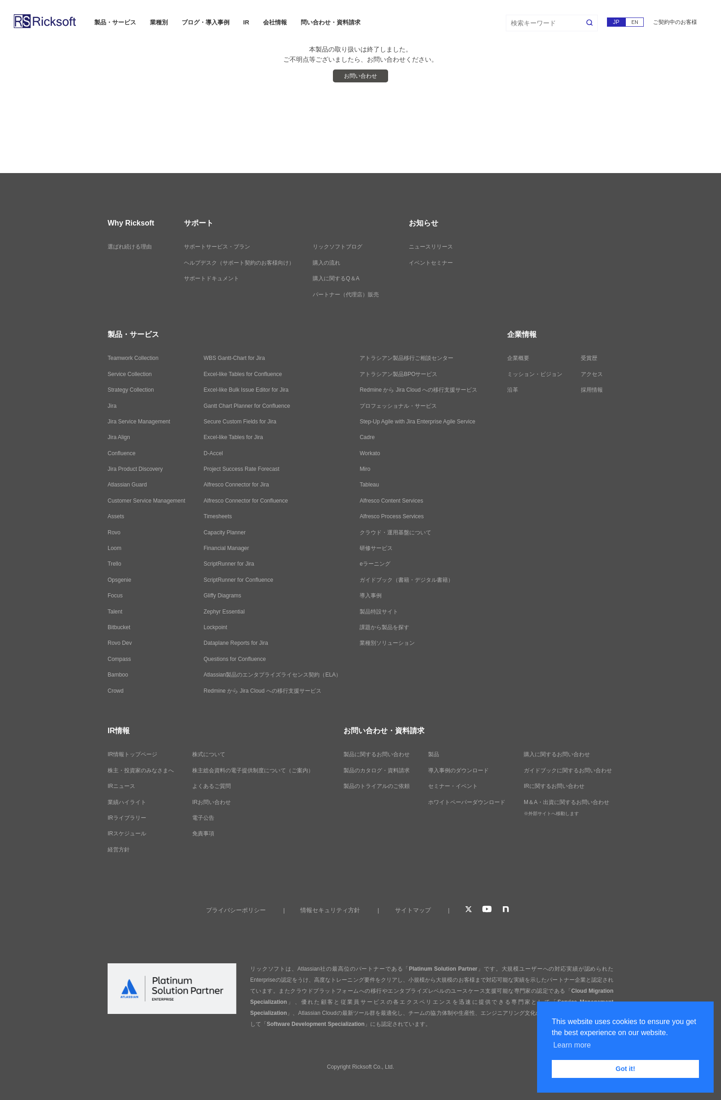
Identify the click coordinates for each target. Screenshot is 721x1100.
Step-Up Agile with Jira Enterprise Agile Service (417, 421)
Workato (370, 453)
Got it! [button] (625, 1068)
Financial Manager (226, 548)
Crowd (116, 691)
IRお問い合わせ (211, 802)
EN (634, 22)
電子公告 (203, 818)
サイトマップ (413, 910)
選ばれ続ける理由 (130, 246)
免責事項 (203, 833)
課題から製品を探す (384, 627)
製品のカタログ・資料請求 (376, 770)
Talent (115, 611)
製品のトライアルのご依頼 (376, 786)
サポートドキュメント (211, 278)
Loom (114, 548)
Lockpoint (215, 627)
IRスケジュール (127, 833)
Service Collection (130, 374)
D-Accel (213, 453)
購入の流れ (326, 263)
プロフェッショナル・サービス (398, 406)
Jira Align (119, 437)
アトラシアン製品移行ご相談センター (406, 358)
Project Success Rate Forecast (242, 469)
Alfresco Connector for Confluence (246, 501)
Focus (115, 595)
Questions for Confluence (235, 659)
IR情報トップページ (132, 754)
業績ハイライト (127, 802)
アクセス (592, 374)
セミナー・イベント (453, 786)
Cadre (367, 437)
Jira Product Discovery (135, 469)
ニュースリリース (431, 246)
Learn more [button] (572, 1045)
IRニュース (121, 786)
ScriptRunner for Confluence (238, 580)
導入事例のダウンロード (458, 770)
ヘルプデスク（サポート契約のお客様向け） (239, 263)
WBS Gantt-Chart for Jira (234, 358)
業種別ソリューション (387, 643)
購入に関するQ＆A (336, 278)
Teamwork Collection (133, 358)
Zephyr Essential (224, 611)
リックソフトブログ (337, 246)
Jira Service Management (139, 421)
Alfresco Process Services (391, 516)
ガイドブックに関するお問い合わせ (568, 770)
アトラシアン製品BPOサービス (398, 374)
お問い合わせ (360, 76)
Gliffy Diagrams (222, 595)
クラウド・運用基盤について (395, 532)
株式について (208, 754)
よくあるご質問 (211, 786)
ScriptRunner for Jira (229, 564)
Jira (112, 406)
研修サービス (376, 548)
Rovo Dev (120, 643)
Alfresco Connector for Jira (236, 484)
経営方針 (119, 849)
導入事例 (371, 595)
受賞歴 (589, 358)
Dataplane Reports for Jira (236, 643)
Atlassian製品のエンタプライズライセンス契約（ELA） (272, 675)
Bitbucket (119, 627)
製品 (433, 754)
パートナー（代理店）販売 (346, 294)
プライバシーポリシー (236, 910)
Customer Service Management (146, 501)
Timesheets (218, 516)
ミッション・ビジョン (534, 374)
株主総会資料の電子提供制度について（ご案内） (253, 770)
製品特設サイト (379, 611)
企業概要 (518, 358)
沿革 (512, 390)
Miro (365, 469)
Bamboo (118, 675)
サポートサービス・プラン (217, 246)
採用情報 (592, 390)
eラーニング (375, 564)
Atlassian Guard (127, 484)
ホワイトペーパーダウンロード (466, 802)
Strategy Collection (131, 390)
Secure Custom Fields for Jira (240, 421)
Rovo (114, 532)
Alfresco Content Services (391, 501)
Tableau (369, 484)
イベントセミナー (431, 263)
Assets (116, 516)
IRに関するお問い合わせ (554, 786)
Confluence (122, 453)
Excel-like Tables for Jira (233, 437)
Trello (114, 564)
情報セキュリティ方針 (330, 910)
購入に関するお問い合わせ (557, 754)
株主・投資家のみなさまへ (141, 770)
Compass (119, 659)
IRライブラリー (127, 818)
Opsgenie (119, 580)
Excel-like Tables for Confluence (243, 374)
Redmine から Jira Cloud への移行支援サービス (262, 691)
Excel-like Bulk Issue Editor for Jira (246, 390)
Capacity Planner (225, 532)
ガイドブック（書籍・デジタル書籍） (406, 580)
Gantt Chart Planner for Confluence (247, 406)
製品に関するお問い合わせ (376, 754)
